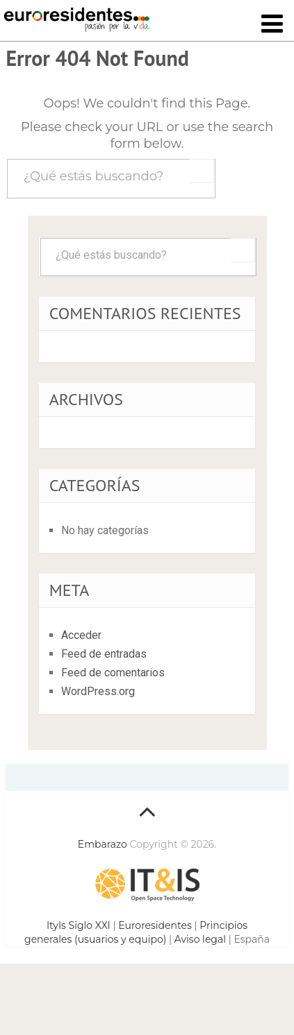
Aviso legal (200, 939)
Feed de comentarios (113, 672)
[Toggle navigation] (272, 24)
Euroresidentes (155, 925)
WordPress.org (98, 691)
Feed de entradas (104, 653)
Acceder (81, 635)
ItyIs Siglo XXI (79, 925)
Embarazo (102, 844)
